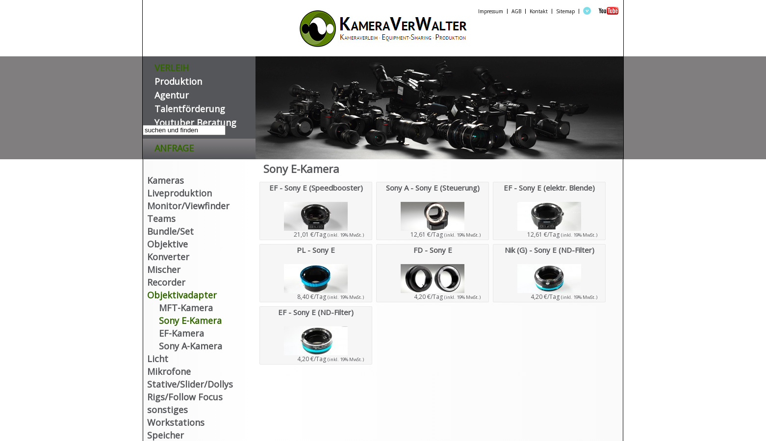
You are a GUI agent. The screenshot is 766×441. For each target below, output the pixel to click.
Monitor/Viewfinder (188, 206)
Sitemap (565, 11)
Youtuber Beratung (195, 121)
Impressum (490, 11)
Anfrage (174, 146)
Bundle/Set (170, 231)
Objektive (167, 244)
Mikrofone (169, 371)
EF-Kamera (181, 333)
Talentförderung (189, 107)
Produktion (178, 79)
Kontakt (539, 11)
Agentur (171, 93)
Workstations (175, 422)
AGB (516, 11)
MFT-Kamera (186, 308)
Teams (161, 218)
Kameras (165, 180)
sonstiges (167, 410)
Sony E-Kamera (190, 320)
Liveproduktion (179, 193)
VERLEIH (171, 66)
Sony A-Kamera (190, 346)
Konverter (168, 257)
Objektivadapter (182, 295)
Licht (157, 359)
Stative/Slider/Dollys (190, 384)
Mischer (163, 269)
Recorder (166, 282)
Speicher (165, 435)
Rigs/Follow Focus (185, 397)
